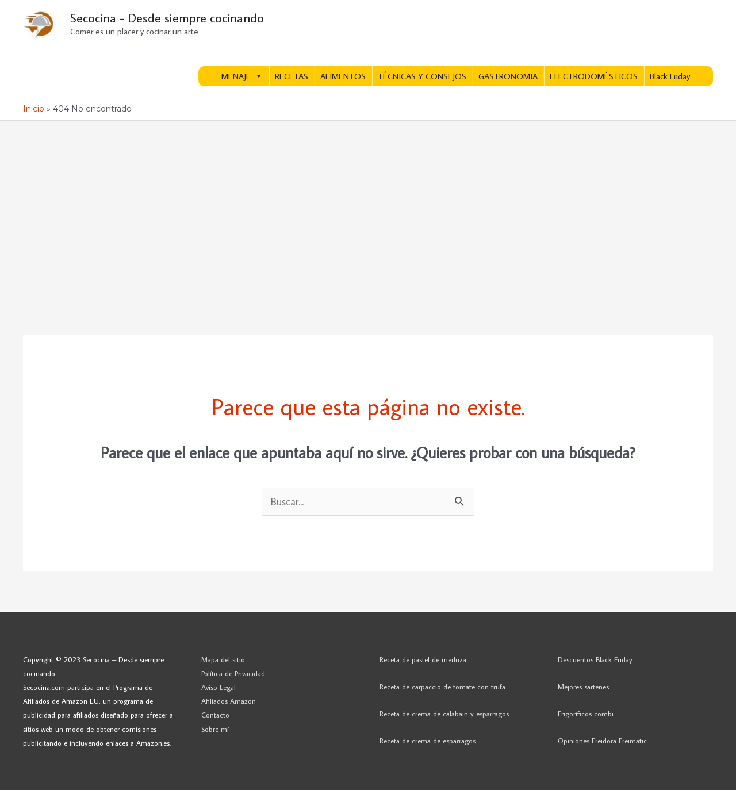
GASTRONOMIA (508, 76)
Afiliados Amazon (228, 700)
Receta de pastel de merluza (422, 659)
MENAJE (242, 76)
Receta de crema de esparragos (427, 740)
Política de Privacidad (233, 673)
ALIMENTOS (343, 76)
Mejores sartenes (583, 686)
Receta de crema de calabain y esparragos (444, 713)
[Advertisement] (368, 206)
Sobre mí (215, 729)
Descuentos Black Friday (595, 659)
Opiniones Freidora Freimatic (602, 740)
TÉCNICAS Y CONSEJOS (422, 76)
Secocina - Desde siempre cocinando (167, 17)
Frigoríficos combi (586, 713)
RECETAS (291, 76)
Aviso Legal (218, 687)
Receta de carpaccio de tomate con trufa (442, 686)
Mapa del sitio (223, 659)
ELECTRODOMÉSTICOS (594, 76)
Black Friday (670, 76)
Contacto (215, 714)
